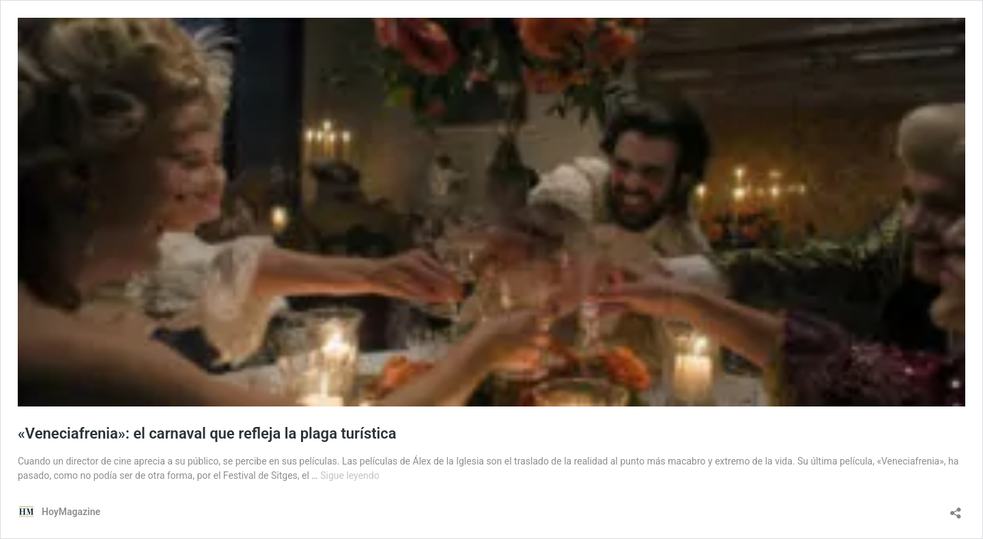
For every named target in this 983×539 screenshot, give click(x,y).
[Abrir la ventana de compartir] (955, 508)
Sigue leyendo (350, 475)
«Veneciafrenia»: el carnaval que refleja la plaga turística (207, 433)
